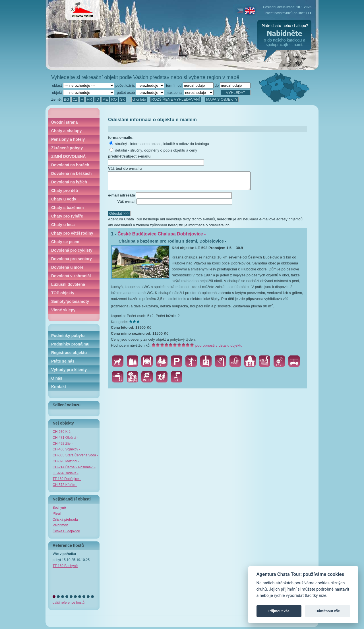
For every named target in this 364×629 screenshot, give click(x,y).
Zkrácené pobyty (67, 148)
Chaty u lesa (63, 224)
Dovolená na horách (70, 165)
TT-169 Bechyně (65, 566)
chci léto (139, 99)
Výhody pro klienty (69, 369)
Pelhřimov (60, 525)
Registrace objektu (69, 352)
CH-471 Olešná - (65, 438)
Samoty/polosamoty (70, 301)
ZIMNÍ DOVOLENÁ (68, 156)
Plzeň (57, 514)
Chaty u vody (63, 199)
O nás (56, 378)
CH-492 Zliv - (63, 444)
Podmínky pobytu (67, 335)
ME (105, 99)
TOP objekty (62, 293)
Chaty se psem (65, 241)
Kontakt (58, 386)
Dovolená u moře (67, 267)
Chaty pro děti (64, 190)
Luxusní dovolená (68, 284)
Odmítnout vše (327, 611)
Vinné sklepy (63, 310)
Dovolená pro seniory (71, 258)
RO (114, 99)
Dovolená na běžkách (71, 173)
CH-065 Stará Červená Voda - (75, 455)
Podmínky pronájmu (70, 344)
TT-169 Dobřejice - (67, 479)
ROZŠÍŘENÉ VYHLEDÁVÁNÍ (175, 99)
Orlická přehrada (65, 520)
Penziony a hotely (68, 139)
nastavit (341, 589)
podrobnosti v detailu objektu (219, 349)
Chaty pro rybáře (67, 216)
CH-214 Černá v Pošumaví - (74, 467)
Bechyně (59, 508)
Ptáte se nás (63, 361)
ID (97, 99)
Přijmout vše (278, 611)
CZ (75, 99)
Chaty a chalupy (66, 131)
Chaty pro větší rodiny (72, 233)
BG (66, 99)
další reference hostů (68, 603)
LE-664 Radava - (65, 473)
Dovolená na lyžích (69, 182)
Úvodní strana (64, 122)
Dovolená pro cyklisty (71, 250)
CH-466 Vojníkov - (66, 449)
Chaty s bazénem (67, 207)
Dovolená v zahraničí (71, 276)
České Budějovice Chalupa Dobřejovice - (161, 237)
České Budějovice (66, 531)
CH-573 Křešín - (65, 485)
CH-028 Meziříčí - (66, 461)
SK (122, 99)
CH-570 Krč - (63, 432)
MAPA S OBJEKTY (221, 99)
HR (89, 99)
